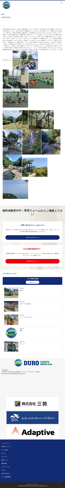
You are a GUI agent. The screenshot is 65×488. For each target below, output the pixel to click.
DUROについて (6, 446)
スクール (4, 456)
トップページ (5, 443)
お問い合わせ (5, 473)
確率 (21, 290)
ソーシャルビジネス (26, 317)
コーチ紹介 (4, 450)
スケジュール (5, 467)
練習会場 (4, 463)
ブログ (3, 470)
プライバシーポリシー (32, 484)
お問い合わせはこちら (33, 237)
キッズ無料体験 (6, 477)
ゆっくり (22, 344)
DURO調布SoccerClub (9, 273)
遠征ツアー (4, 460)
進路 (21, 330)
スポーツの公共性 (25, 304)
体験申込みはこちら (33, 261)
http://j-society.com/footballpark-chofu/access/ (13, 373)
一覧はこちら (32, 282)
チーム (3, 453)
